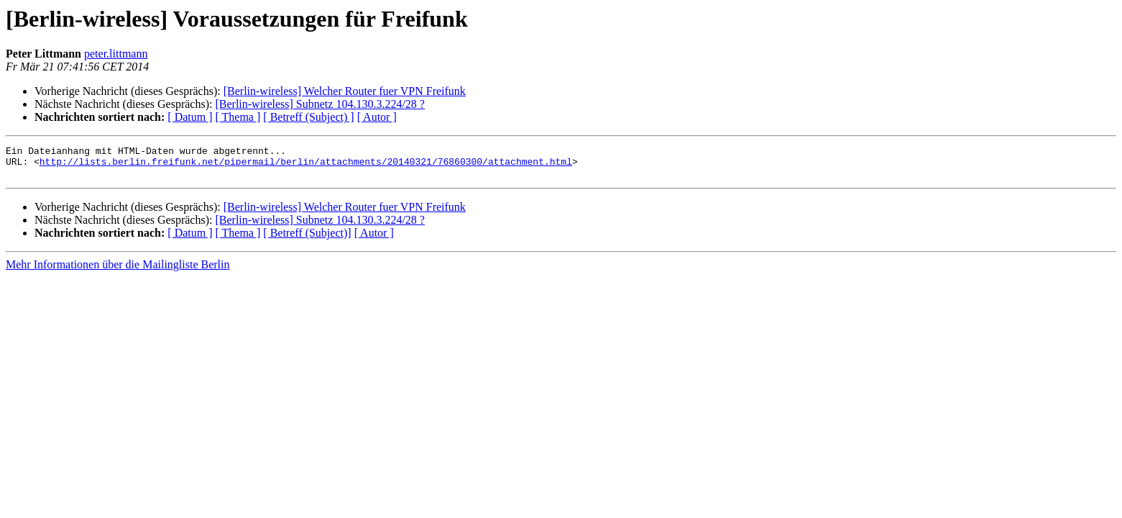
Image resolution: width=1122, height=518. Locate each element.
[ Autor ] (377, 117)
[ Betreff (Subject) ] (308, 117)
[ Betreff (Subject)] (307, 239)
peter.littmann (115, 53)
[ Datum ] (189, 117)
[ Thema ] (238, 117)
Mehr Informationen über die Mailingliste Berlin (117, 271)
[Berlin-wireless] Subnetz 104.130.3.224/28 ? (320, 104)
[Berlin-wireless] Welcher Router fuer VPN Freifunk (345, 91)
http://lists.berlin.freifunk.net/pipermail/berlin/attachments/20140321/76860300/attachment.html (306, 165)
